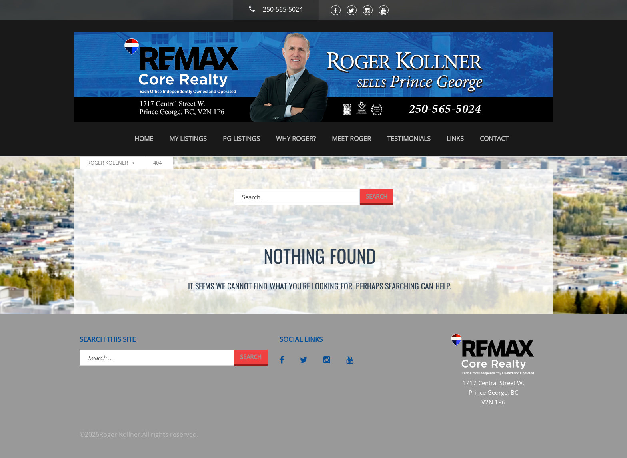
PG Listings (241, 138)
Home (143, 138)
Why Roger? (296, 138)
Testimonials (409, 138)
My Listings (188, 138)
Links (455, 138)
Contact (494, 138)
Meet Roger (351, 138)
